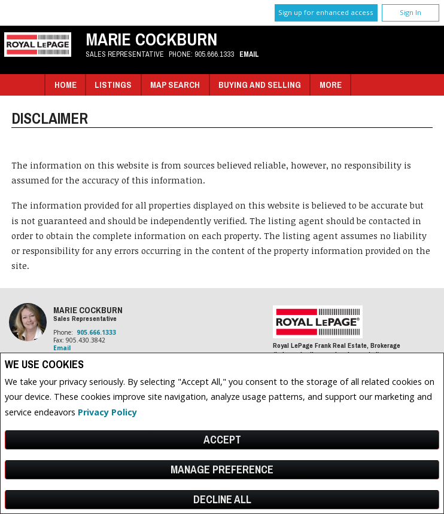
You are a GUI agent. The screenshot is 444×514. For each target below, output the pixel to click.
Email (249, 54)
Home (65, 84)
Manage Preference (222, 469)
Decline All (222, 499)
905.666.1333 (214, 54)
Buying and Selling (259, 84)
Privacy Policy (107, 412)
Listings (113, 84)
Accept (222, 439)
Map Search (175, 84)
